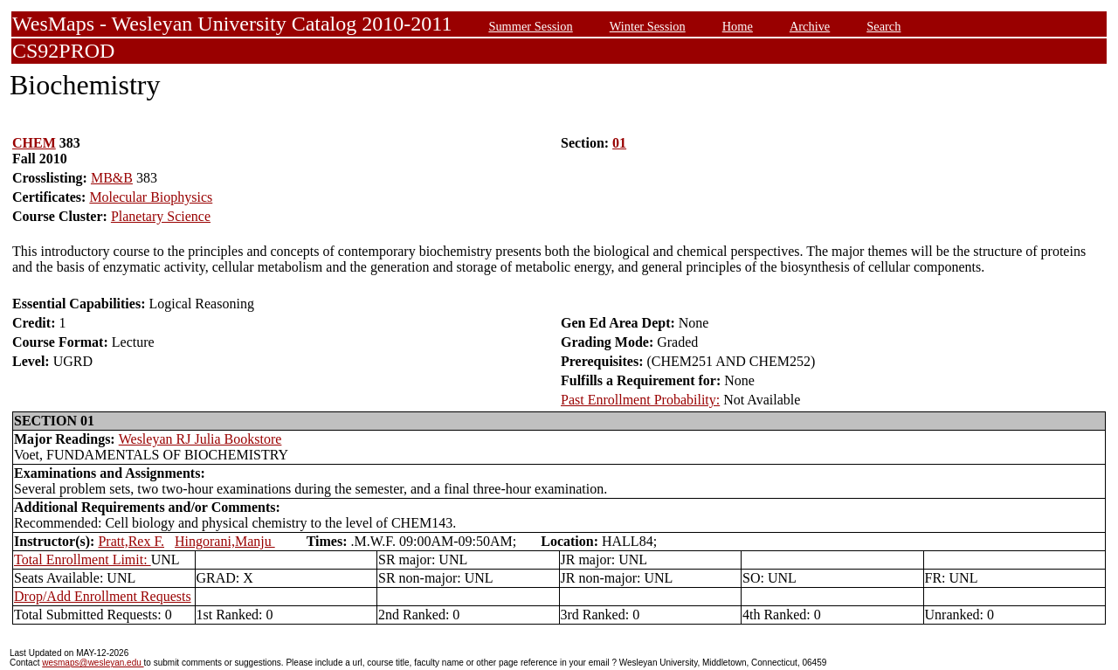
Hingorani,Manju (225, 541)
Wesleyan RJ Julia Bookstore (200, 439)
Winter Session (648, 26)
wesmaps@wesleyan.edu (92, 662)
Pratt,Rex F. (131, 541)
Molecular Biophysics (150, 197)
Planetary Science (160, 216)
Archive (810, 26)
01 (619, 142)
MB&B (112, 177)
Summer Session (530, 26)
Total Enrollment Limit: (82, 559)
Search (883, 26)
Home (737, 26)
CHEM (34, 142)
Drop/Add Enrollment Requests (102, 596)
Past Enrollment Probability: (640, 399)
